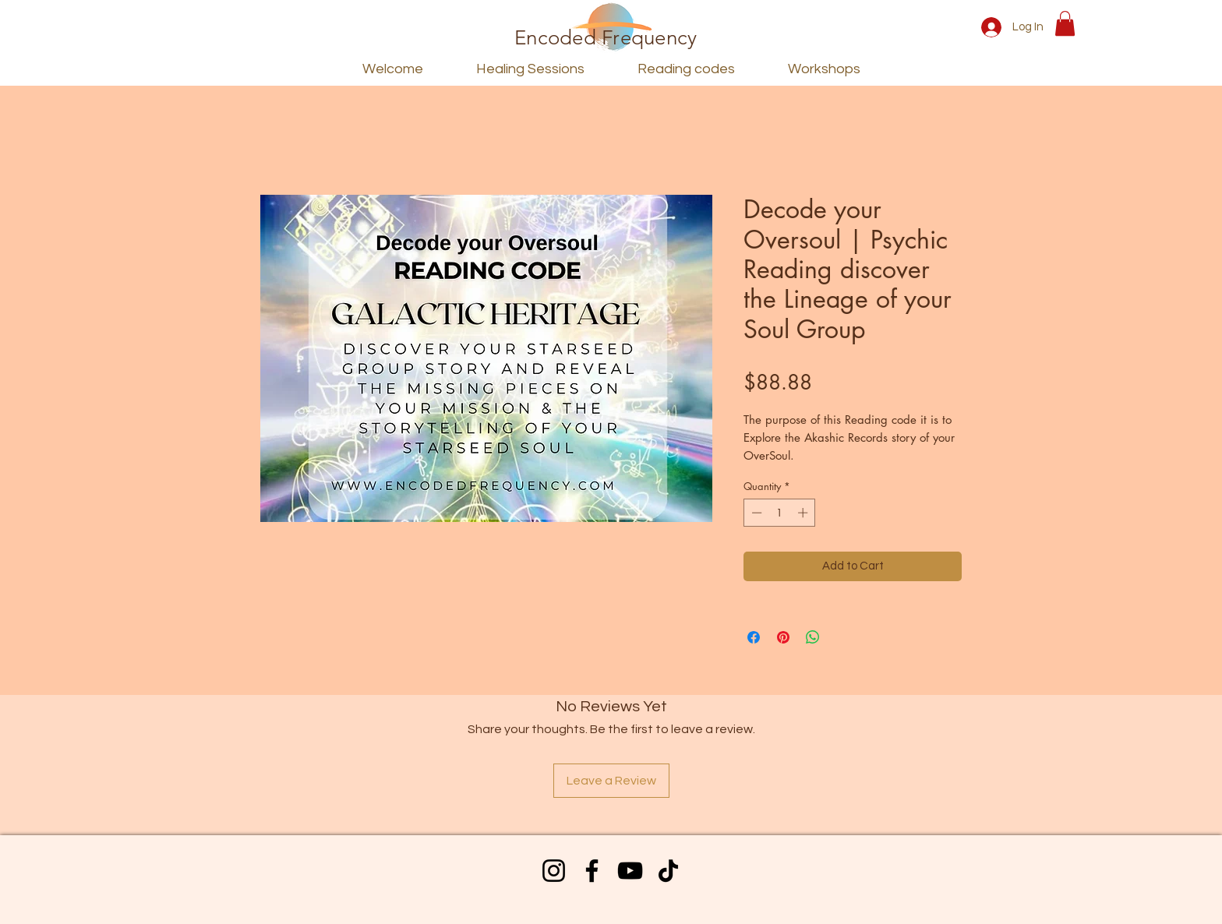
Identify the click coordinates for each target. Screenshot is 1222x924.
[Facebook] (592, 870)
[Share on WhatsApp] (812, 637)
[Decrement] (755, 512)
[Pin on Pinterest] (783, 637)
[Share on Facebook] (753, 637)
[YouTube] (630, 870)
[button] (1064, 23)
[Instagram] (554, 870)
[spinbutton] (780, 512)
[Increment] (804, 512)
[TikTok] (668, 870)
